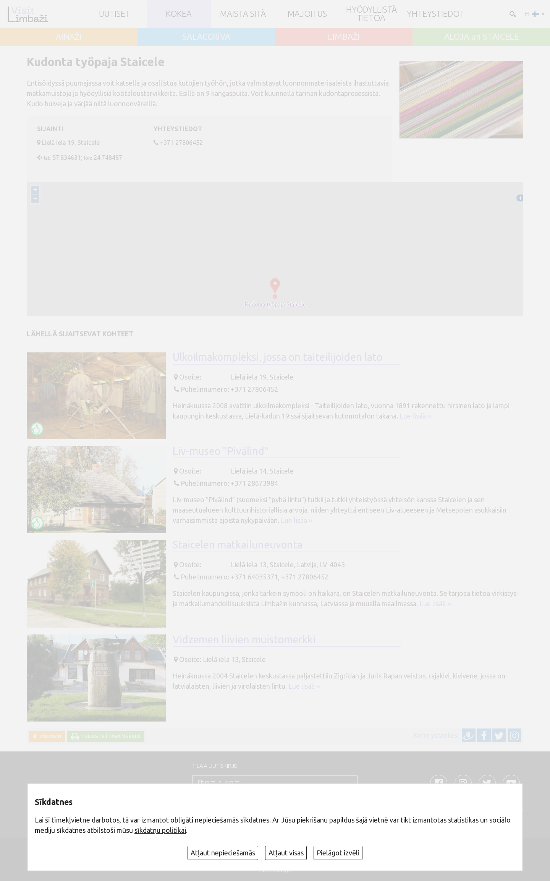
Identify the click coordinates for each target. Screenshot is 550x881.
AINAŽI (69, 37)
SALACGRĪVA (206, 37)
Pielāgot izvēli (338, 853)
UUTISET (114, 14)
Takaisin (48, 736)
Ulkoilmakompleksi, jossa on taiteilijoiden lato (277, 357)
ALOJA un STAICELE (481, 37)
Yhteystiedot (435, 14)
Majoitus (307, 14)
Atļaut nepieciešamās (223, 853)
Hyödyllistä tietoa (371, 14)
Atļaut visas (286, 853)
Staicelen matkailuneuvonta (237, 544)
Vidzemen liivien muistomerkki (244, 639)
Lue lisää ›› (415, 416)
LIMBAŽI (344, 37)
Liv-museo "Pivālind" (221, 451)
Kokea (179, 14)
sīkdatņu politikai (160, 830)
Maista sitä (243, 14)
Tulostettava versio (110, 736)
